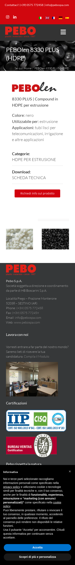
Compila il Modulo (36, 356)
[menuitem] (41, 18)
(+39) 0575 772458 (29, 308)
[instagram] (7, 17)
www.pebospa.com (27, 322)
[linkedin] (14, 17)
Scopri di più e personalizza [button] (37, 556)
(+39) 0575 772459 (25, 313)
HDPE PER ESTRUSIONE (34, 159)
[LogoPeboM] (20, 28)
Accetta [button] (37, 547)
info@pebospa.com (57, 5)
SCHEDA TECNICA (29, 177)
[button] (9, 239)
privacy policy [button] (11, 486)
